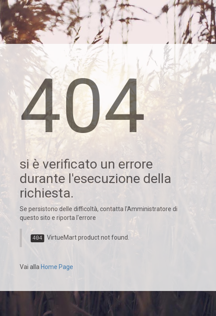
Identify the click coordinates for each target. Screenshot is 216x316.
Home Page (57, 266)
